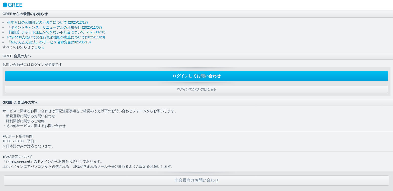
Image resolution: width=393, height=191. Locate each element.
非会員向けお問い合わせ (196, 180)
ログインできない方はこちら (196, 89)
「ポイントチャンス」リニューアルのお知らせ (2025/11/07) (54, 27)
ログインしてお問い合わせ (196, 76)
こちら (39, 47)
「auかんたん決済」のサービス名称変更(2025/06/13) (49, 42)
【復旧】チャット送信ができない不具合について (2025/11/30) (56, 32)
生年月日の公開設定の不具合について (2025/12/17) (47, 22)
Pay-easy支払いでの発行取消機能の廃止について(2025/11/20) (56, 37)
